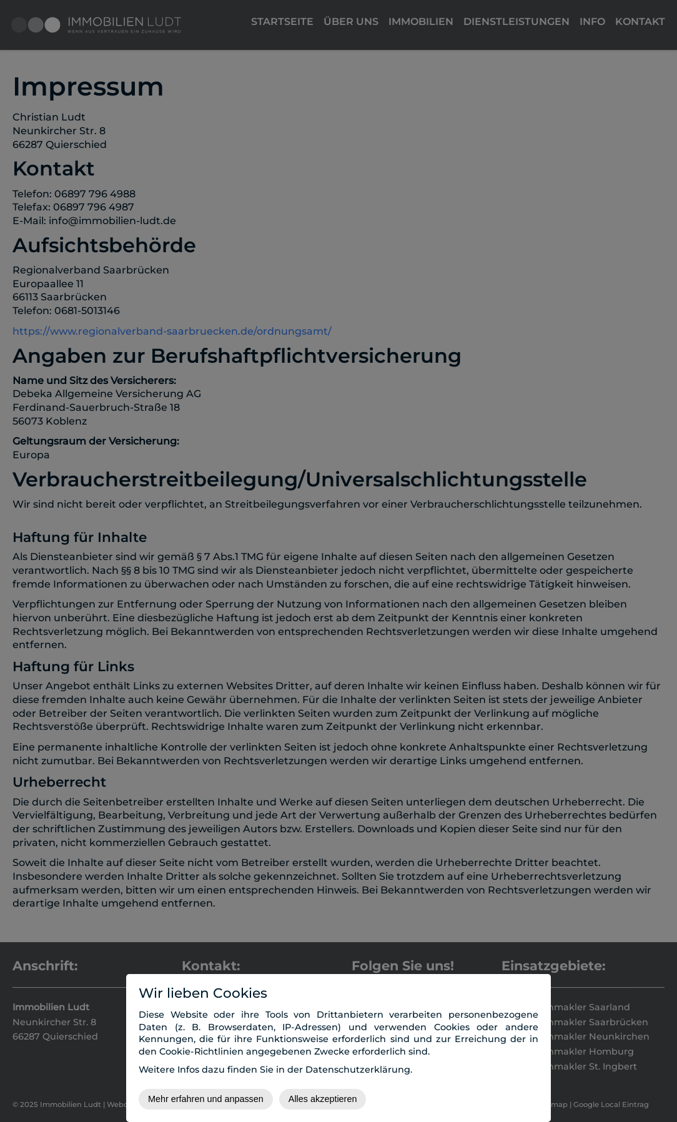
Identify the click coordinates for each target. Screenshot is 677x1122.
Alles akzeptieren (323, 1099)
